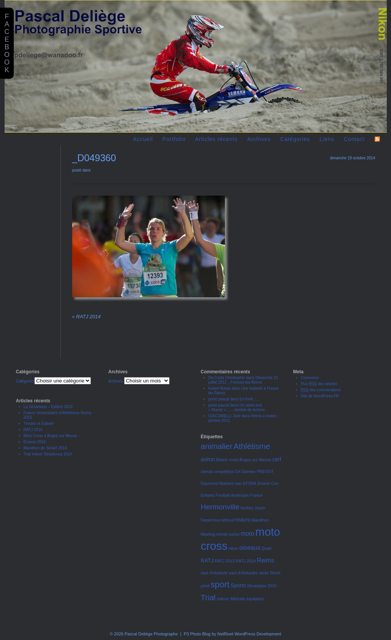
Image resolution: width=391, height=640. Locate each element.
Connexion (310, 378)
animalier (217, 446)
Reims (265, 560)
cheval (207, 471)
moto (247, 533)
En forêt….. (249, 399)
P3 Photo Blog (197, 634)
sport (219, 584)
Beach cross (227, 459)
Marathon (260, 520)
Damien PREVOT (258, 471)
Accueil (143, 139)
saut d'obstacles (243, 572)
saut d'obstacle (214, 572)
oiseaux (249, 547)
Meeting (208, 534)
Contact (354, 139)
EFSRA (250, 483)
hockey (247, 508)
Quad (266, 548)
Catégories (295, 139)
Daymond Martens (217, 483)
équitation (255, 598)
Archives (259, 139)
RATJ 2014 (86, 316)
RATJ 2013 (225, 561)
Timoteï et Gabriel (39, 423)
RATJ (207, 560)
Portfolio (173, 139)
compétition (223, 471)
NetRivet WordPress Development (249, 634)
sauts (263, 572)
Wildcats (237, 598)
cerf (276, 459)
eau (238, 483)
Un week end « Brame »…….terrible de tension (236, 407)
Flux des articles (319, 384)
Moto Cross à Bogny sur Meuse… (52, 436)
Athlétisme (252, 446)
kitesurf (227, 520)
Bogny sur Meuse (255, 459)
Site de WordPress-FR (320, 396)
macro (243, 520)
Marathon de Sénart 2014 (45, 448)
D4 (238, 471)
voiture (223, 598)
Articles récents (216, 139)
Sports (238, 585)
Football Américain (232, 495)
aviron (208, 459)
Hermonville (220, 507)
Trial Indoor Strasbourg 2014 (48, 454)
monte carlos (227, 534)
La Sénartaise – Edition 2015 (48, 407)
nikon (233, 548)
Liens (327, 139)
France (256, 495)
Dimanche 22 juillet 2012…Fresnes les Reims (243, 380)
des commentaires (321, 390)
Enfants (208, 495)
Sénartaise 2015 (262, 585)
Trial (208, 597)
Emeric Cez (267, 483)
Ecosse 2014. (35, 442)
